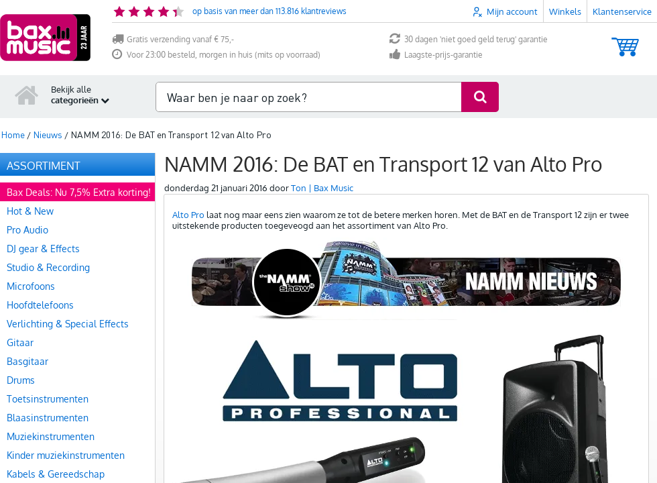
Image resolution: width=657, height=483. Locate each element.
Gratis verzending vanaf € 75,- (173, 39)
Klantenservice (622, 11)
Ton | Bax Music (322, 187)
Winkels (565, 11)
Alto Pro (188, 214)
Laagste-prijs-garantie (436, 54)
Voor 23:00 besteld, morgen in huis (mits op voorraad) (216, 54)
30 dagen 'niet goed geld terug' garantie (469, 39)
